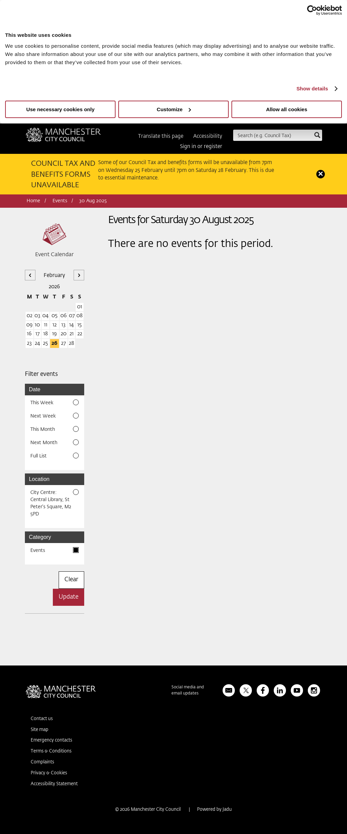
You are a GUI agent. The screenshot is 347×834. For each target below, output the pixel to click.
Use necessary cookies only (60, 109)
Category (40, 537)
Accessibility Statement (54, 784)
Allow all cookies (286, 109)
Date (35, 389)
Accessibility (207, 136)
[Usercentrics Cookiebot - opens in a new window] (312, 10)
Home (33, 201)
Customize (174, 109)
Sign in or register (201, 146)
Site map (39, 730)
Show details (312, 88)
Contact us (42, 719)
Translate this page (160, 136)
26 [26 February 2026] (54, 343)
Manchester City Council (63, 137)
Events (59, 201)
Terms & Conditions (51, 751)
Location (39, 479)
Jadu (227, 809)
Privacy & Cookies (49, 773)
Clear (71, 580)
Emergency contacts (51, 740)
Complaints (42, 762)
